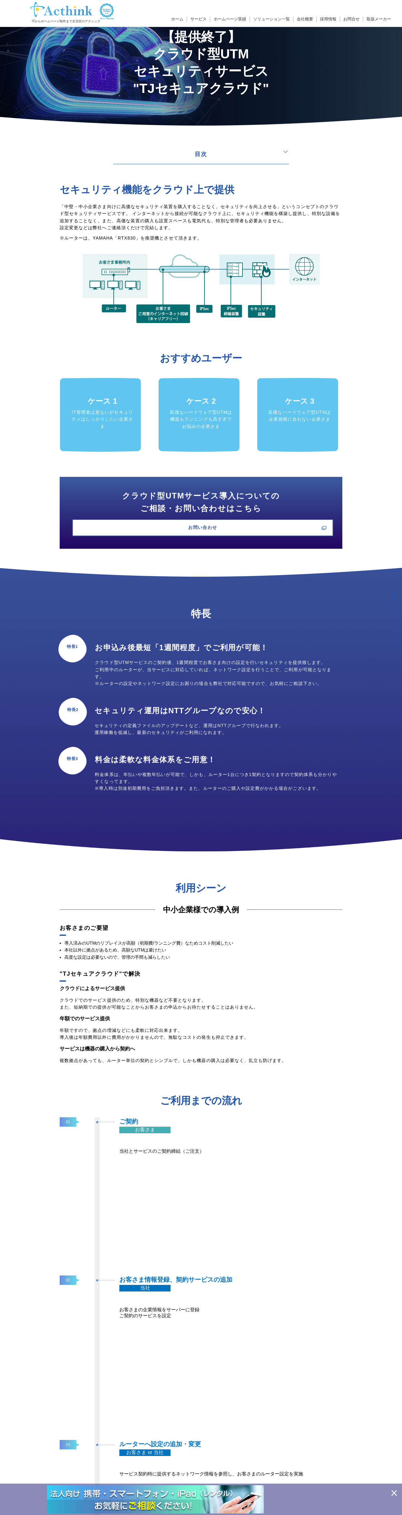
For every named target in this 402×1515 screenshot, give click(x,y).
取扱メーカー (379, 19)
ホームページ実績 (230, 19)
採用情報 (328, 19)
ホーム (177, 19)
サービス (198, 19)
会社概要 (305, 19)
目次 (201, 154)
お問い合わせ (201, 528)
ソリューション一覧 (271, 19)
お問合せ (351, 19)
